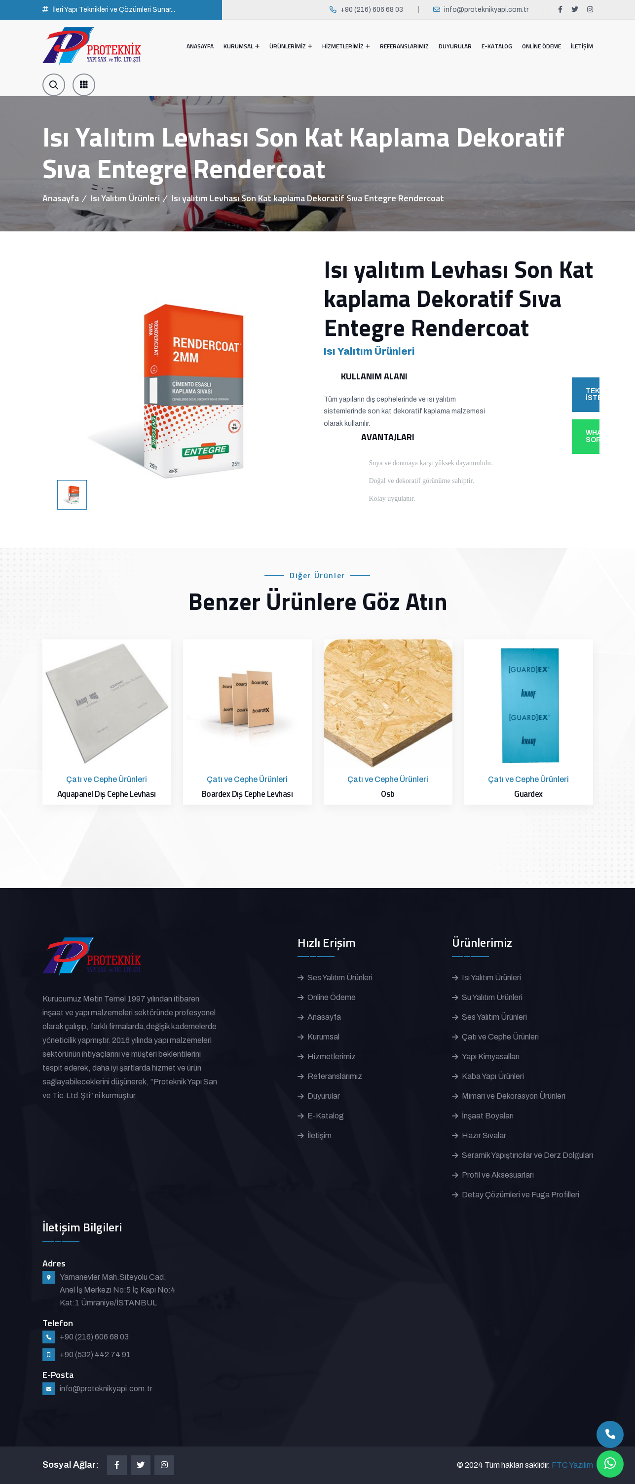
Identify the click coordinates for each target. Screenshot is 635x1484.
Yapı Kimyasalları (491, 1056)
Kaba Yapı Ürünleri (493, 1076)
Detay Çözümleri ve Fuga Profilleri (520, 1194)
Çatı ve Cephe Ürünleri (500, 1037)
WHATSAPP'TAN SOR (592, 436)
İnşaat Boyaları (488, 1116)
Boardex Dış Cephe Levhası (247, 793)
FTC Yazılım (572, 1465)
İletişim (319, 1135)
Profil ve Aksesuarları (498, 1175)
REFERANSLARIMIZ (404, 46)
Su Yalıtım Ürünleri (492, 997)
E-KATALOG (497, 46)
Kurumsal (323, 1037)
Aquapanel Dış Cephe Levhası (106, 793)
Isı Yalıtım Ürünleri (125, 198)
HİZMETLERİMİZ (343, 46)
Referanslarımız (334, 1076)
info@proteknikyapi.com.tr (486, 9)
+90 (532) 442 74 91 (95, 1354)
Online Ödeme (331, 997)
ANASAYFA (200, 46)
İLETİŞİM (582, 46)
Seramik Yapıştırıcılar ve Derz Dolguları (527, 1155)
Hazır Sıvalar (484, 1135)
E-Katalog (325, 1116)
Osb (388, 793)
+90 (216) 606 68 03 (371, 9)
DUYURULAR (455, 46)
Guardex (528, 793)
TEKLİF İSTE (592, 394)
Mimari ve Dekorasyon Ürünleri (513, 1096)
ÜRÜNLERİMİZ (287, 46)
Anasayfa (60, 198)
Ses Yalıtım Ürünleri (340, 977)
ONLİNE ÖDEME (541, 46)
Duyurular (323, 1096)
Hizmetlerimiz (331, 1056)
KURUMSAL (238, 46)
